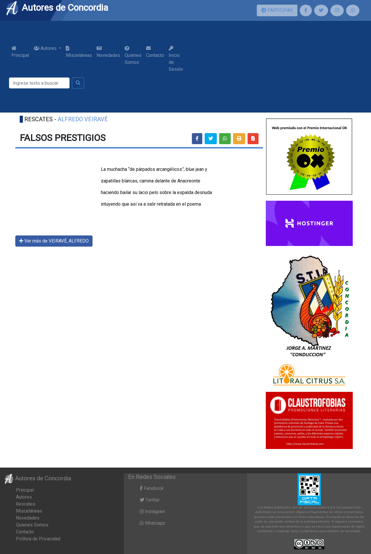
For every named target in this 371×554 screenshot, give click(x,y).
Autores (24, 497)
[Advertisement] (273, 66)
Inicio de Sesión (176, 59)
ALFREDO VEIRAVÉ (83, 119)
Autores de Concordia (57, 7)
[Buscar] (39, 82)
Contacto (155, 52)
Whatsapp (152, 523)
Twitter (150, 500)
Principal (20, 52)
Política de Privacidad (38, 539)
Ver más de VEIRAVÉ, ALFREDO (54, 241)
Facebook (152, 488)
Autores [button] (46, 48)
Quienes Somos (32, 525)
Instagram (152, 511)
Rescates (25, 504)
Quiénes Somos (133, 55)
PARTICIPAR (277, 10)
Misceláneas (79, 52)
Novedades (108, 52)
